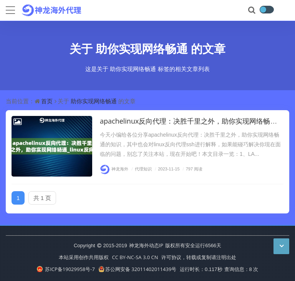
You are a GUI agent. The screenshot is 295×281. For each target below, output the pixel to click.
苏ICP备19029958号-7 (66, 269)
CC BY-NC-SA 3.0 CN (135, 257)
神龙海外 (114, 169)
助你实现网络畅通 (142, 48)
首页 (47, 101)
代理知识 (140, 169)
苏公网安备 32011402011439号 (137, 269)
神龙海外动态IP (146, 245)
